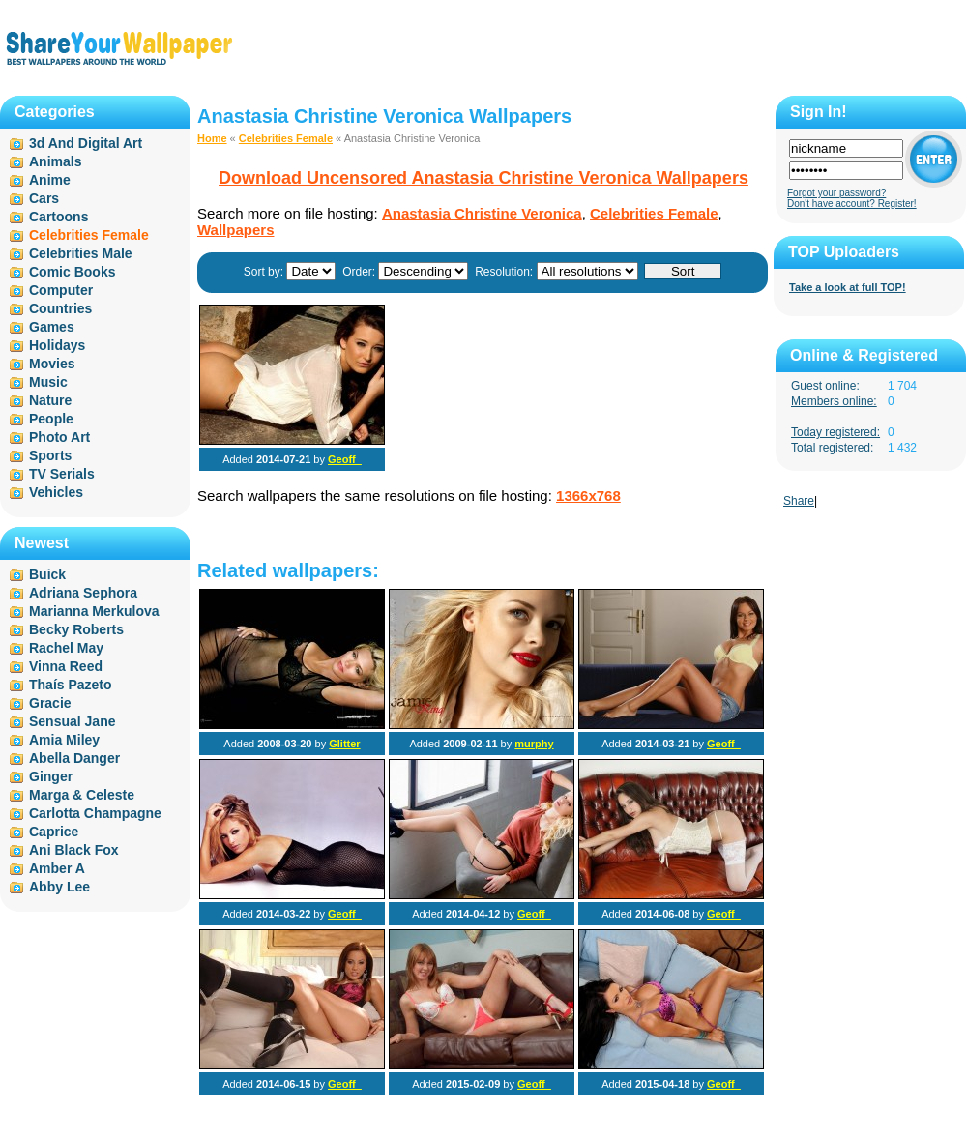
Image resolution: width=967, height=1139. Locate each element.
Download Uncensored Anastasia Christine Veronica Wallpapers (483, 178)
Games (51, 327)
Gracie (50, 703)
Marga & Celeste (81, 795)
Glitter (344, 743)
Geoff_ (345, 459)
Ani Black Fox (74, 850)
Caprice (53, 831)
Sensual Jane (72, 721)
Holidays (57, 345)
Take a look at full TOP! (847, 287)
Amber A (57, 868)
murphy (533, 743)
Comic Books (72, 271)
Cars (44, 198)
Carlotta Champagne (95, 813)
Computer (61, 290)
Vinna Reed (66, 666)
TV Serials (62, 474)
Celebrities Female (286, 138)
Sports (50, 455)
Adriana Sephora (83, 592)
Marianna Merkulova (94, 611)
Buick (47, 574)
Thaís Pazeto (70, 684)
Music (48, 382)
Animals (55, 161)
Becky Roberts (76, 629)
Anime (50, 180)
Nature (50, 400)
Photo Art (59, 437)
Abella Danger (74, 758)
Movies (51, 363)
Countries (60, 308)
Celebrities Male (80, 253)
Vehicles (56, 492)
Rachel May (66, 648)
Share (798, 501)
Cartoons (58, 216)
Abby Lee (59, 886)
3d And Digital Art (85, 143)
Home (212, 138)
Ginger (51, 776)
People (51, 418)
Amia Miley (64, 739)
